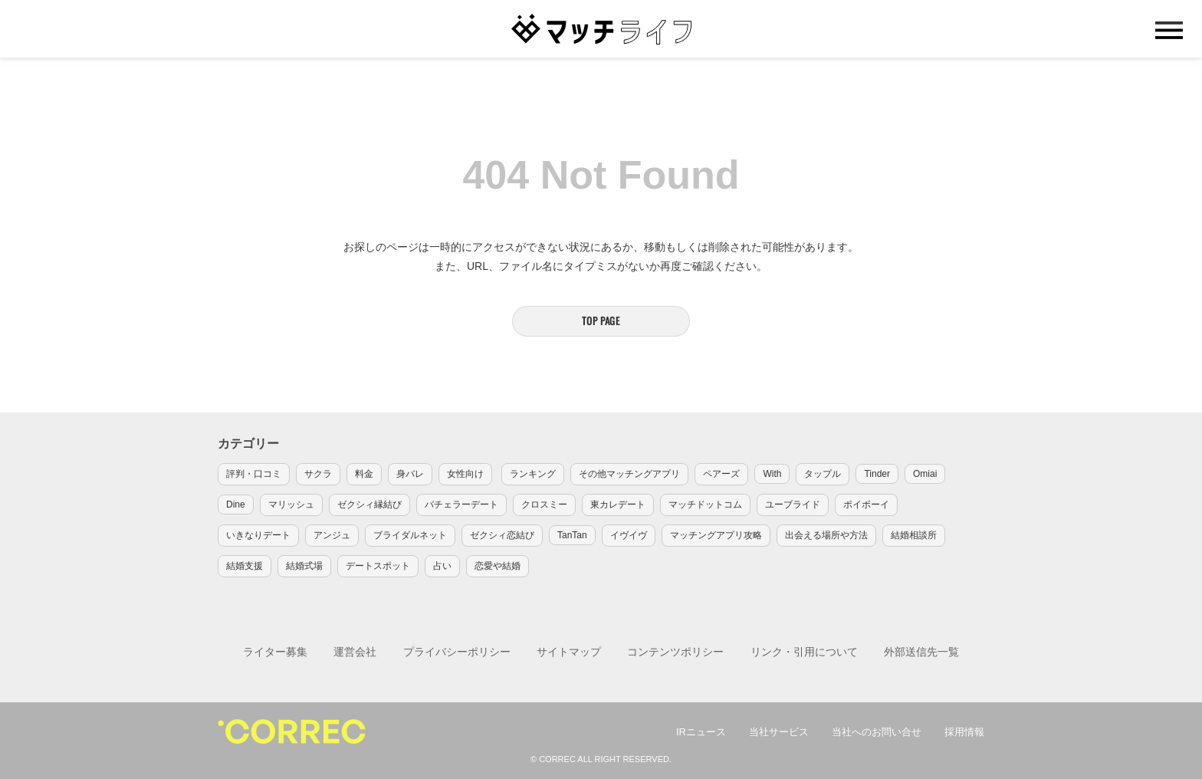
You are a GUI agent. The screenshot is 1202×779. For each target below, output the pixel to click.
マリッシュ (291, 504)
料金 (364, 473)
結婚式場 (304, 565)
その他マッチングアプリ (629, 473)
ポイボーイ (866, 504)
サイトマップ (569, 652)
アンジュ (332, 535)
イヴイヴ (628, 535)
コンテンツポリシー (675, 652)
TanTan (572, 535)
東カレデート (617, 504)
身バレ (410, 473)
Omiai (925, 473)
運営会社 (354, 652)
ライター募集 (275, 652)
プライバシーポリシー (457, 652)
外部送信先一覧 (921, 652)
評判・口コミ (253, 473)
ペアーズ (721, 473)
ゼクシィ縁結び (369, 504)
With (772, 473)
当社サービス (779, 732)
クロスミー (544, 504)
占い (442, 565)
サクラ (318, 473)
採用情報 (964, 732)
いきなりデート (258, 535)
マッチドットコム (705, 504)
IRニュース (701, 732)
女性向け (465, 473)
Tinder (877, 473)
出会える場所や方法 (826, 535)
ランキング (533, 473)
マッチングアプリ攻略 (716, 535)
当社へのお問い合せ (876, 732)
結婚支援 (244, 565)
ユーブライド (792, 504)
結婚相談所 (914, 535)
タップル (822, 473)
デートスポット (378, 565)
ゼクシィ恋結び (502, 535)
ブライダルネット (410, 535)
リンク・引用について (804, 652)
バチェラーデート (461, 504)
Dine (235, 504)
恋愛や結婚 (498, 565)
